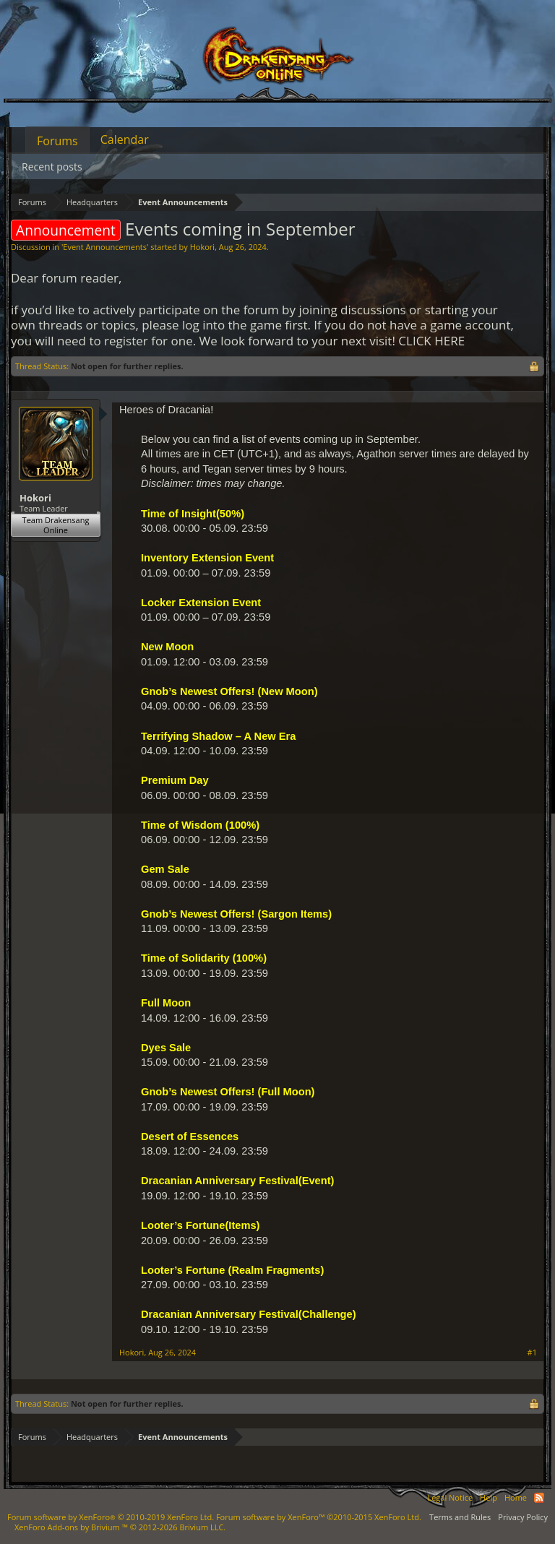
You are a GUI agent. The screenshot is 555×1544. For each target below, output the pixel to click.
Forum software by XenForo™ (318, 1516)
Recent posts (52, 166)
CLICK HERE (431, 340)
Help (488, 1497)
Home (515, 1497)
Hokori (202, 246)
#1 (532, 1352)
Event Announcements (105, 246)
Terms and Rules (460, 1516)
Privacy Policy (523, 1516)
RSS (539, 1498)
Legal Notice (450, 1497)
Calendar (124, 139)
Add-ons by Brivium (119, 1527)
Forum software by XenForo (110, 1516)
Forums (57, 141)
